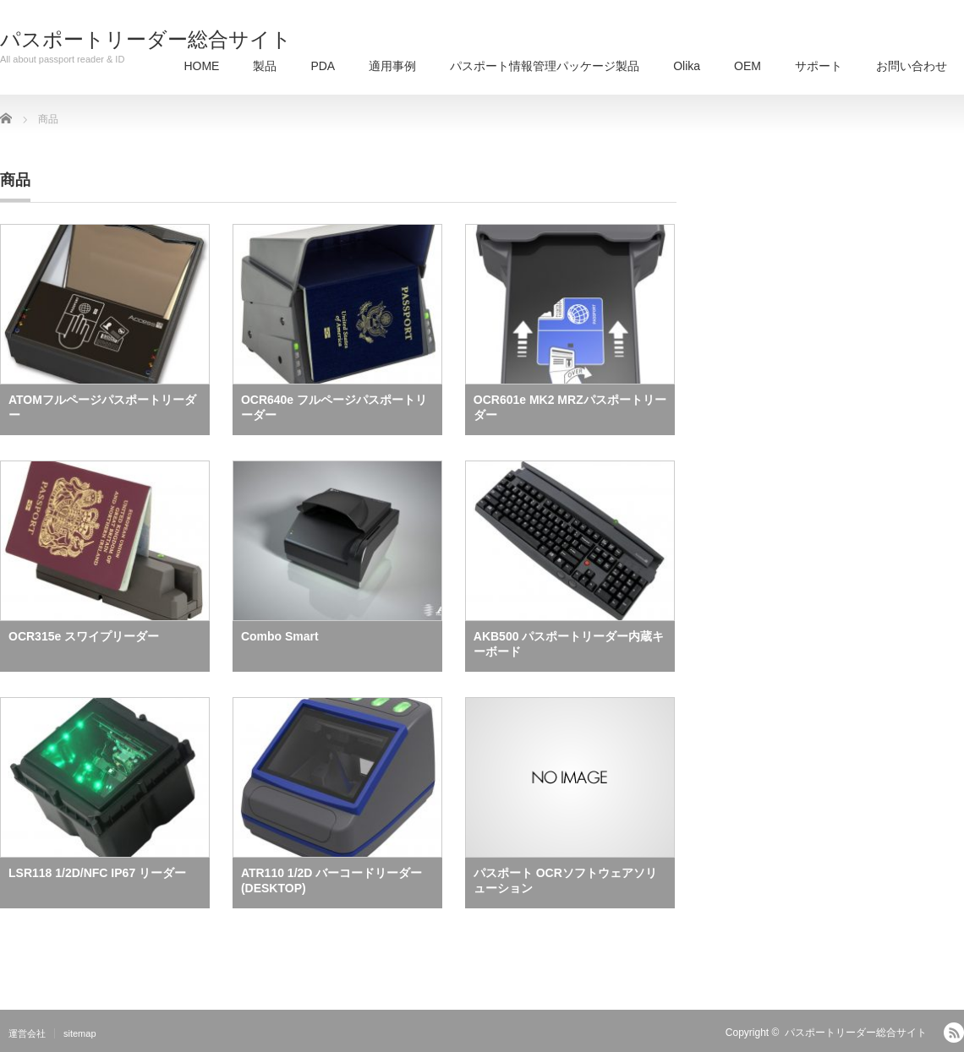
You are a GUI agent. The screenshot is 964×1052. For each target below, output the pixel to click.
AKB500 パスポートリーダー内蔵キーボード (569, 644)
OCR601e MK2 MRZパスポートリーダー (570, 407)
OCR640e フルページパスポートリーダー (334, 407)
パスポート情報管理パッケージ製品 (544, 66)
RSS (954, 1032)
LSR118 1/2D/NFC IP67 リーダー (97, 873)
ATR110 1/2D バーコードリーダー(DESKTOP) (331, 880)
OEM (747, 66)
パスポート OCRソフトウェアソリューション (565, 880)
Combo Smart (280, 636)
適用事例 (392, 66)
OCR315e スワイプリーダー (83, 636)
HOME (201, 66)
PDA (322, 66)
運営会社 (27, 1033)
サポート (818, 66)
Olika (686, 66)
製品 (265, 66)
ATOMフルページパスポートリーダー (102, 407)
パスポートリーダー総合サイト (146, 40)
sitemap (79, 1033)
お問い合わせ (911, 66)
